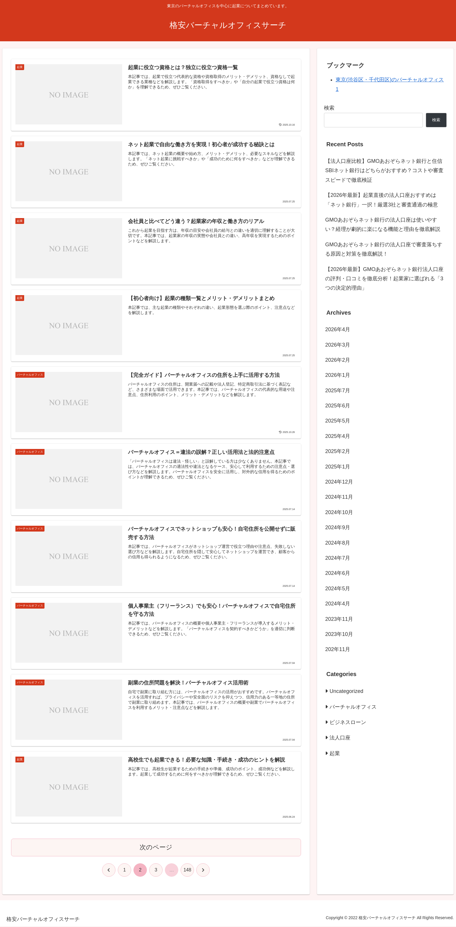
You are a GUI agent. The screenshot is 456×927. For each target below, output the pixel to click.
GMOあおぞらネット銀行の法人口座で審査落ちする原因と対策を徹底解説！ (383, 249)
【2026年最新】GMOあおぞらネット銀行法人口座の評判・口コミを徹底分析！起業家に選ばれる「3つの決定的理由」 (384, 278)
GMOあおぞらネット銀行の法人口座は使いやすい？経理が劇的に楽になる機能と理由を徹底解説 (382, 224)
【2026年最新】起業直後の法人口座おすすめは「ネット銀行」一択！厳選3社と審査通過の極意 (381, 199)
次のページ (156, 848)
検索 (329, 108)
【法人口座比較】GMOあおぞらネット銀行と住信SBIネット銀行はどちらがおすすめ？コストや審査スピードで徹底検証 (384, 170)
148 (187, 870)
